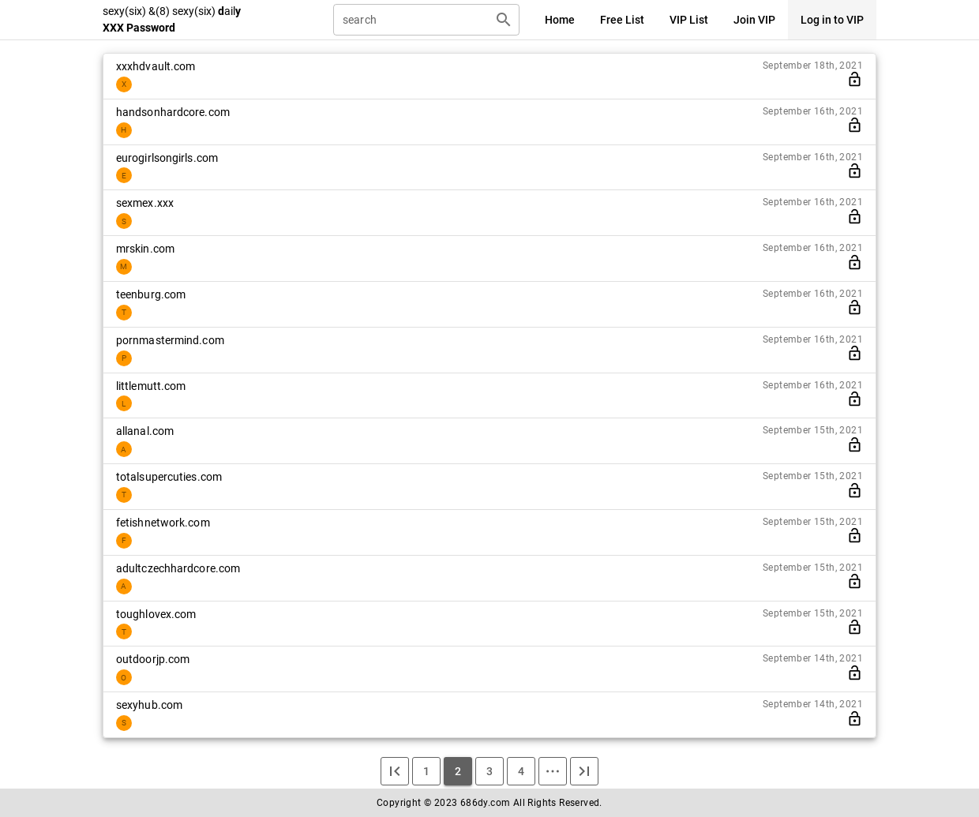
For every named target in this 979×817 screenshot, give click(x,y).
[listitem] (489, 76)
